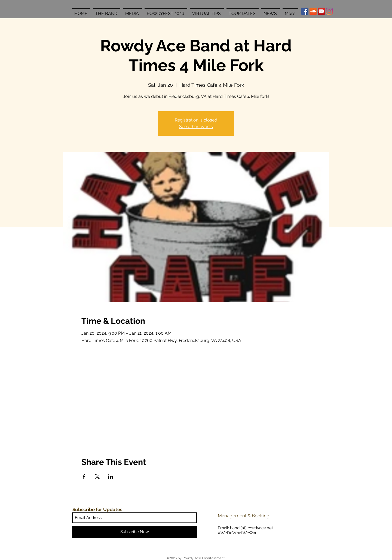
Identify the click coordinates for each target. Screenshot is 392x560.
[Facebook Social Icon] (304, 11)
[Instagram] (329, 11)
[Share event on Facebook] (84, 476)
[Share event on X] (97, 476)
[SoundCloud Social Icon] (313, 11)
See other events (196, 126)
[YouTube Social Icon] (321, 11)
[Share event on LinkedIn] (110, 476)
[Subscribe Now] (134, 532)
